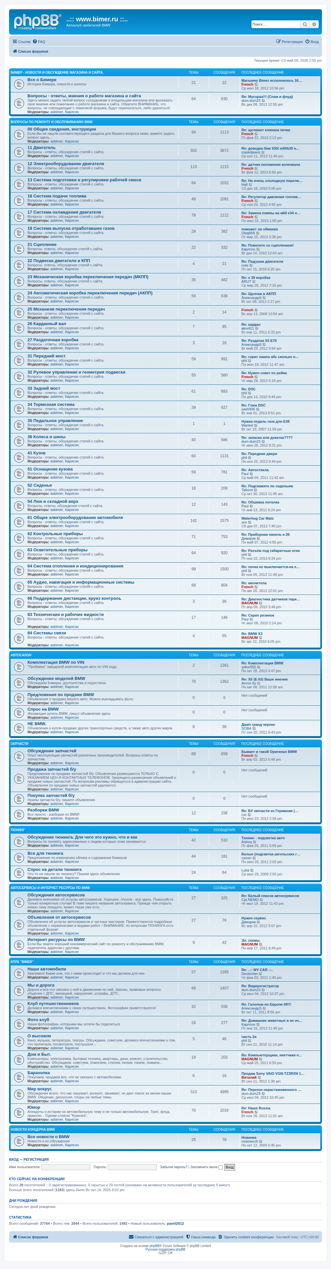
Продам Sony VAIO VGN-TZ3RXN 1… (272, 1073)
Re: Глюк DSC (253, 405)
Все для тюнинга (45, 853)
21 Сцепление (42, 244)
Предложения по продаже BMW (60, 694)
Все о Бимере (42, 79)
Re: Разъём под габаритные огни (270, 551)
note (244, 265)
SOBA (246, 728)
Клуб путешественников (53, 1003)
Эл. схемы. (251, 940)
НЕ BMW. (36, 723)
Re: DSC (248, 389)
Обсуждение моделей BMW (56, 678)
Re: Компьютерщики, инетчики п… (271, 1055)
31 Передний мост (46, 356)
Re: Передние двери (259, 454)
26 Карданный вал (46, 323)
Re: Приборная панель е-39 (265, 534)
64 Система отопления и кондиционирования (75, 566)
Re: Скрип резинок (257, 615)
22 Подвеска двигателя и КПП (58, 260)
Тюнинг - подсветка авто (263, 838)
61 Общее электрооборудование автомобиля (75, 517)
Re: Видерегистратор (260, 986)
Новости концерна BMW (33, 1129)
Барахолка (38, 1072)
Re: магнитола (254, 583)
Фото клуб (38, 1019)
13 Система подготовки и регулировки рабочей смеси (84, 179)
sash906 (248, 409)
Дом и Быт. (39, 1054)
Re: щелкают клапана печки (265, 130)
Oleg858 (248, 233)
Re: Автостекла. (255, 470)
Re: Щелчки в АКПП (258, 294)
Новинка (248, 1137)
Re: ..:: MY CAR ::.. (257, 970)
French (247, 84)
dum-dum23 (251, 100)
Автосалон (21, 655)
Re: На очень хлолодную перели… (272, 181)
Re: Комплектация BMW (262, 663)
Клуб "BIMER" (22, 962)
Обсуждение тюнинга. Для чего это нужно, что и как (82, 837)
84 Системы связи (46, 632)
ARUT (246, 281)
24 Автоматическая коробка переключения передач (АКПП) (90, 293)
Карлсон (72, 112)
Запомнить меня (206, 1167)
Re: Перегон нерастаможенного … (271, 1090)
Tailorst (247, 490)
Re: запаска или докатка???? (267, 437)
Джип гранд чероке (258, 724)
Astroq (246, 842)
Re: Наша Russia (255, 1108)
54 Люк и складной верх (52, 501)
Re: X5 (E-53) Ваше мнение (264, 679)
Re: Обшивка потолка (260, 502)
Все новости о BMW (48, 1136)
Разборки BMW (43, 810)
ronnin (246, 858)
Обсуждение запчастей (51, 750)
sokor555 (248, 667)
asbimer (56, 112)
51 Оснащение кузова (50, 469)
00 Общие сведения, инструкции (61, 129)
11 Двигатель (41, 147)
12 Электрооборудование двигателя (65, 163)
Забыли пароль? (173, 1167)
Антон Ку (248, 683)
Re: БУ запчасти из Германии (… (269, 811)
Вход (13, 1159)
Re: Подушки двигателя (262, 261)
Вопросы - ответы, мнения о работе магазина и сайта (84, 95)
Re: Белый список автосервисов (270, 896)
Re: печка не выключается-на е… (270, 567)
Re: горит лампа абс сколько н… (270, 357)
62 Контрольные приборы (55, 533)
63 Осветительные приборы (57, 549)
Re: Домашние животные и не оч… (272, 1020)
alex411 (247, 328)
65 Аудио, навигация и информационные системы (80, 582)
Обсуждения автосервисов (56, 895)
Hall (244, 184)
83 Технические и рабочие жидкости (65, 614)
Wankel (247, 425)
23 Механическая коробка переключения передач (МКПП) (87, 276)
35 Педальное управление (55, 420)
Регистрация (36, 1159)
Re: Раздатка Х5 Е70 (259, 341)
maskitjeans (250, 152)
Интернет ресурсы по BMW (56, 939)
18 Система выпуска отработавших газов (71, 228)
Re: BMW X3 (251, 634)
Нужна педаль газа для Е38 (265, 421)
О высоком (39, 1035)
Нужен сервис (253, 918)
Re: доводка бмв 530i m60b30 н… (270, 148)
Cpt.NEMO (250, 900)
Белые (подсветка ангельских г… (270, 854)
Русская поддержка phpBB (165, 1249)
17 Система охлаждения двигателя (64, 212)
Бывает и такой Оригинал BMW (269, 752)
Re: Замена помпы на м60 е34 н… (271, 213)
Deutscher (249, 974)
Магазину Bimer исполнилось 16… (271, 80)
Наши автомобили (46, 969)
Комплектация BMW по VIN (55, 662)
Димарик (248, 538)
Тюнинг (18, 830)
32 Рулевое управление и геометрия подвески (76, 372)
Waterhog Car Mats (257, 518)
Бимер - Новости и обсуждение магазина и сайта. (57, 72)
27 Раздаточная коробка (53, 339)
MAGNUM (249, 603)
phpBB (154, 1246)
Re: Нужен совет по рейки (264, 373)
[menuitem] (38, 42)
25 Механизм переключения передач (66, 309)
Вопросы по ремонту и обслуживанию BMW (51, 122)
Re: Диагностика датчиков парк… (270, 599)
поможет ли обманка (259, 229)
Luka (245, 870)
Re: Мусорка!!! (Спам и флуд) (267, 97)
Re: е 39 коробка (255, 278)
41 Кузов (36, 452)
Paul (245, 474)
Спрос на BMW (43, 709)
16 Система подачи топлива (56, 196)
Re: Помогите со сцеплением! (267, 245)
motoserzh (249, 1141)
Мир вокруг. (39, 1088)
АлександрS (251, 298)
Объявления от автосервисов (59, 917)
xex (244, 522)
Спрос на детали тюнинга (54, 869)
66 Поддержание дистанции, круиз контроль (74, 598)
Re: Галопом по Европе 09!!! (266, 1004)
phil (244, 361)
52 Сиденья (39, 485)
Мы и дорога (40, 985)
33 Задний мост (43, 388)
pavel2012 (175, 1223)
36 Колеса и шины (46, 436)
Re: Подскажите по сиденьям (267, 486)
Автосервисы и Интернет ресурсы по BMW (50, 888)
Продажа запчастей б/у (51, 769)
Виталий (249, 1077)
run (244, 815)
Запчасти (19, 744)
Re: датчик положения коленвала (270, 164)
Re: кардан (251, 324)
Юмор (33, 1107)
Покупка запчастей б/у (51, 795)
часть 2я (248, 1037)
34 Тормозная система (50, 404)
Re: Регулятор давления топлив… (271, 197)
